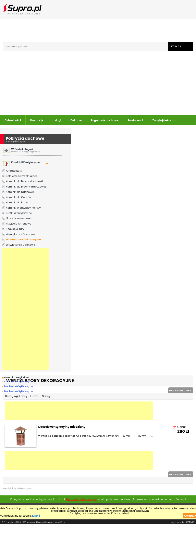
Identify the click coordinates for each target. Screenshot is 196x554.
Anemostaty (14, 171)
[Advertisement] (80, 84)
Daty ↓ (36, 396)
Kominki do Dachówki (20, 192)
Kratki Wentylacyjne (19, 213)
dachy (38, 499)
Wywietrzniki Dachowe (20, 245)
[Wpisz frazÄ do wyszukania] (85, 46)
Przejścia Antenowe (18, 224)
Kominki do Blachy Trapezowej (26, 187)
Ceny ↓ (25, 396)
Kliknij (36, 515)
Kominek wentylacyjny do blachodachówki (18, 387)
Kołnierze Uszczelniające (22, 176)
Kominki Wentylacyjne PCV (23, 208)
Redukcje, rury (15, 229)
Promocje (36, 120)
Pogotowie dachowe (104, 120)
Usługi (57, 120)
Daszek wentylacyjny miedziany (61, 427)
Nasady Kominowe (18, 218)
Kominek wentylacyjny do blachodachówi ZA (18, 392)
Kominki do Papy (17, 202)
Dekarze (76, 120)
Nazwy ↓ (47, 396)
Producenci (135, 120)
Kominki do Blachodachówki (24, 181)
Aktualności (13, 120)
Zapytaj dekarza (163, 120)
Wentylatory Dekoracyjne (23, 239)
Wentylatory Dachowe (20, 234)
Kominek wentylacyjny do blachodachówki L (18, 382)
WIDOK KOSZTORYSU (180, 390)
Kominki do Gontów (18, 197)
